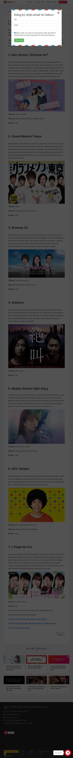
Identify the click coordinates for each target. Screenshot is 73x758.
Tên (15, 19)
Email (16, 25)
